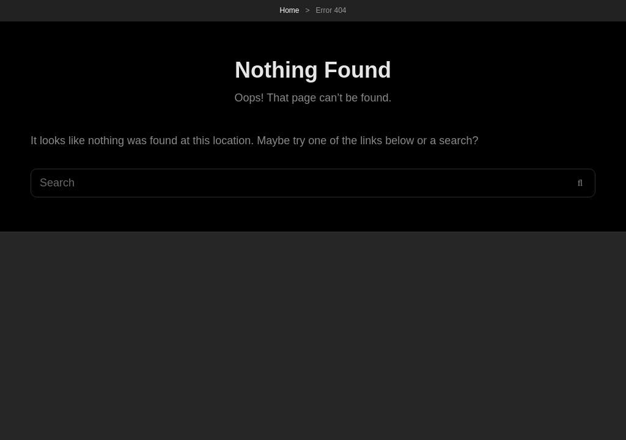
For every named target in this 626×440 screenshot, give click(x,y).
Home (289, 10)
